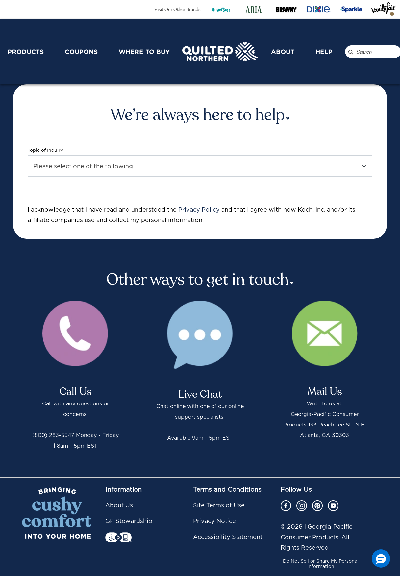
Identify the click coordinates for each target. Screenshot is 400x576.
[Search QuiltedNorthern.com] (350, 51)
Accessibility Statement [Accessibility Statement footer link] (227, 536)
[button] (381, 558)
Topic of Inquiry (45, 150)
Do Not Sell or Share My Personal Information (321, 563)
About (282, 52)
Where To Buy (144, 52)
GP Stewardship (128, 521)
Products (26, 52)
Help (324, 52)
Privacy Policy (199, 209)
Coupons (81, 52)
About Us (119, 505)
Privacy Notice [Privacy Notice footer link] (214, 521)
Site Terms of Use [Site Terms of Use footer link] (219, 505)
